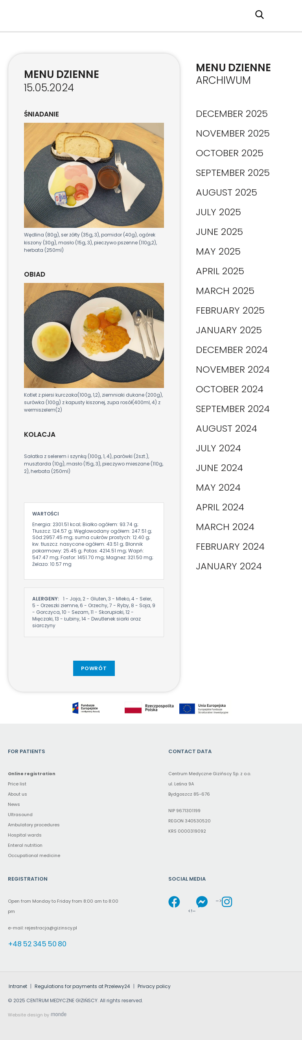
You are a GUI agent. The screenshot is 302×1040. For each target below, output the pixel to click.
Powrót (94, 668)
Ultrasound (20, 814)
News (14, 804)
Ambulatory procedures (34, 825)
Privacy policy (154, 986)
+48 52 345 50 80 (37, 944)
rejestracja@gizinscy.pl (51, 928)
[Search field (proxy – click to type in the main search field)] (262, 14)
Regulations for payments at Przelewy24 (82, 986)
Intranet (18, 986)
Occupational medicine (34, 855)
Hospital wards (25, 835)
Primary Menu (284, 14)
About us (17, 794)
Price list (17, 784)
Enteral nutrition (25, 845)
